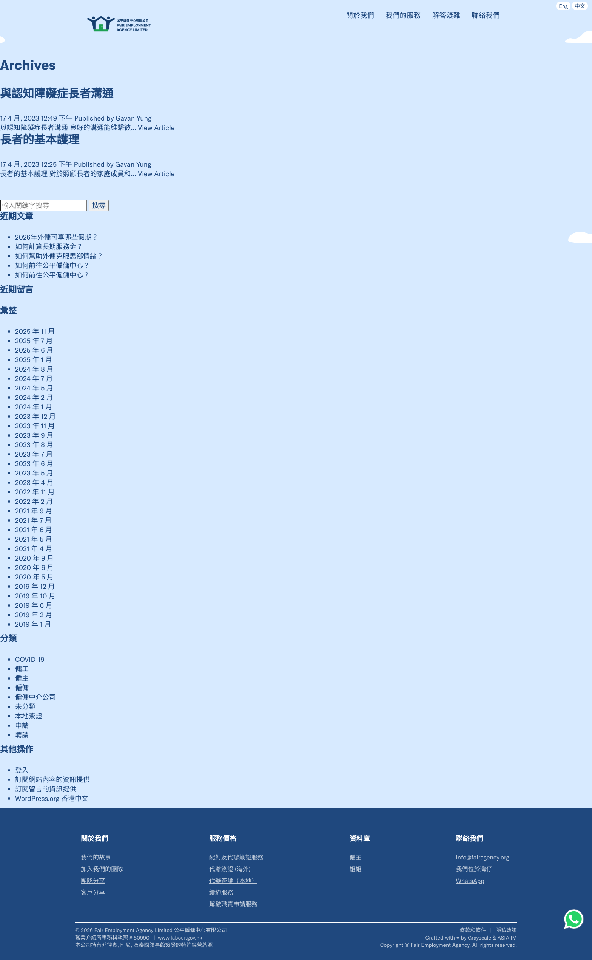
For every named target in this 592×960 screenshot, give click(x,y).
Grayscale (479, 937)
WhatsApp (470, 880)
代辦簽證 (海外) (230, 869)
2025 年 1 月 (33, 359)
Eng (563, 6)
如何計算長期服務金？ (49, 246)
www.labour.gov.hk (180, 937)
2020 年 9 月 (34, 558)
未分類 (25, 706)
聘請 (22, 735)
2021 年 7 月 (33, 520)
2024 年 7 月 (34, 378)
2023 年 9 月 (34, 435)
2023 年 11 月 (35, 425)
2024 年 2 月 (34, 397)
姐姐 (356, 869)
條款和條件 (473, 930)
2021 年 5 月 (33, 539)
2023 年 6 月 (34, 463)
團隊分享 (93, 880)
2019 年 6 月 (33, 605)
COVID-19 (30, 659)
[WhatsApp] (574, 919)
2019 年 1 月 (33, 624)
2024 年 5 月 (34, 388)
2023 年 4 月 (34, 482)
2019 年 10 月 (35, 595)
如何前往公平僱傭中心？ (52, 265)
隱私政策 (506, 930)
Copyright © (394, 944)
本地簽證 (28, 716)
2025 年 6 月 (34, 350)
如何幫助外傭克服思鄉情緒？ (59, 256)
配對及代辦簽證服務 (236, 857)
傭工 (22, 668)
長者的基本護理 (39, 140)
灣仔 (486, 869)
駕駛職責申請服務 (233, 904)
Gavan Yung (133, 118)
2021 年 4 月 (33, 548)
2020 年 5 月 (34, 577)
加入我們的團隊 (102, 869)
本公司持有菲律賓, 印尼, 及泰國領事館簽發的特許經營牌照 (144, 944)
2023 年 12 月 (35, 416)
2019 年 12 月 (35, 586)
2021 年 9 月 (33, 510)
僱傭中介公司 (35, 697)
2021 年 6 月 (33, 529)
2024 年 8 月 (34, 369)
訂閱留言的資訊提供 (45, 789)
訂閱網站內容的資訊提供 (52, 779)
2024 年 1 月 (33, 407)
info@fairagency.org (482, 857)
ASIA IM (507, 937)
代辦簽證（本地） (233, 880)
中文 (580, 6)
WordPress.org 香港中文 (51, 798)
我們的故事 (96, 857)
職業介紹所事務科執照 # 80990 (113, 937)
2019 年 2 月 (33, 614)
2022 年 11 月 (35, 492)
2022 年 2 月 (34, 501)
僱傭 (22, 687)
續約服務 (221, 892)
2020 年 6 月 (34, 567)
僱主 (22, 678)
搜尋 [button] (99, 205)
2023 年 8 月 (34, 444)
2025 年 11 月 (35, 331)
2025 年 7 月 (34, 340)
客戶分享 (93, 892)
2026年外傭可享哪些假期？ (57, 237)
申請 (22, 725)
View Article (156, 127)
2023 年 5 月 (34, 473)
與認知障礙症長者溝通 (56, 94)
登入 (22, 770)
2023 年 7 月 (34, 454)
